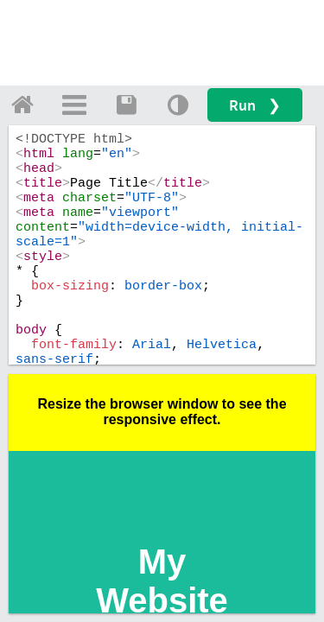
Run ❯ (255, 105)
